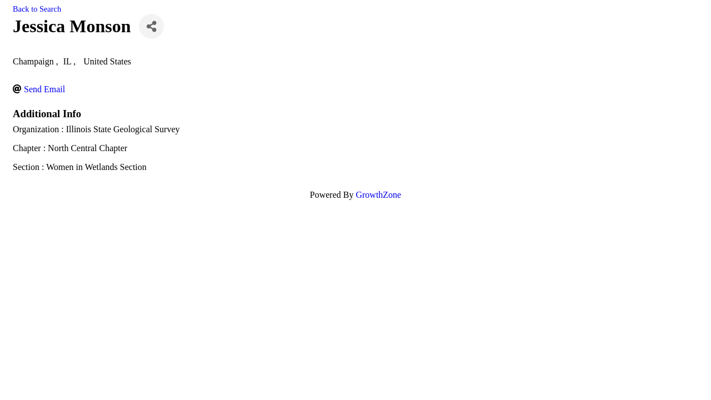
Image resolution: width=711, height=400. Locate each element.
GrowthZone (378, 194)
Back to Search (37, 8)
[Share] (151, 26)
